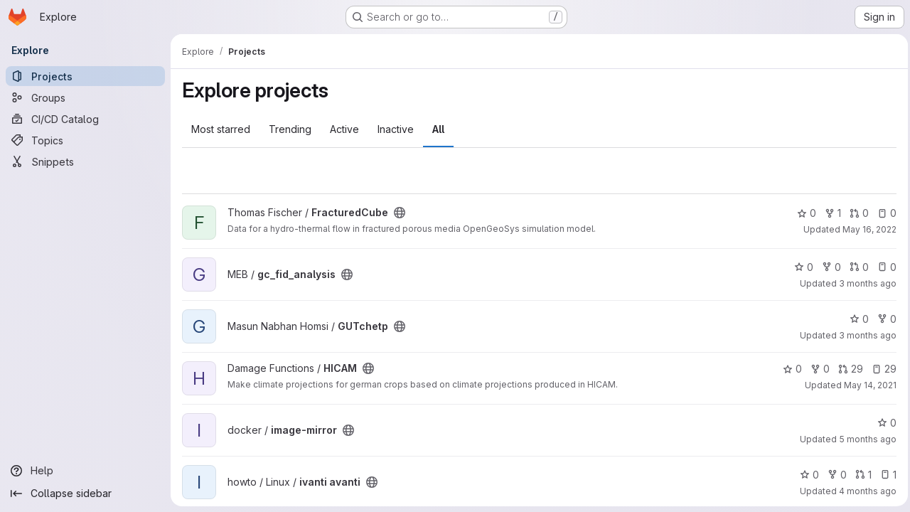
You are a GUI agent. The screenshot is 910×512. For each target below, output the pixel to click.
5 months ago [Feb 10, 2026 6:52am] (864, 439)
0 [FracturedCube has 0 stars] (803, 213)
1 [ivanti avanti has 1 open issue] (885, 475)
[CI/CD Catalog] (85, 119)
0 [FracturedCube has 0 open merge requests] (855, 213)
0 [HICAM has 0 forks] (816, 369)
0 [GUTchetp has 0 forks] (883, 319)
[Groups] (85, 97)
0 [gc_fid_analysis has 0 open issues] (883, 267)
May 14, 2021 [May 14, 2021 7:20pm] (866, 385)
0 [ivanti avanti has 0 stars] (805, 475)
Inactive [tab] (396, 129)
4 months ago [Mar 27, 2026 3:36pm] (864, 491)
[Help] (85, 471)
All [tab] (438, 129)
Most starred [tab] (220, 129)
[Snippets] (85, 161)
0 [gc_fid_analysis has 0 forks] (827, 267)
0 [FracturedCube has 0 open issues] (883, 213)
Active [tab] (344, 129)
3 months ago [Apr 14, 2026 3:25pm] (864, 335)
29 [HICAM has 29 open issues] (880, 369)
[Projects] (85, 76)
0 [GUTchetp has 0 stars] (855, 319)
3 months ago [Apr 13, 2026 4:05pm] (864, 283)
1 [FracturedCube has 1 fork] (829, 213)
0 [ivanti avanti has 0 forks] (833, 475)
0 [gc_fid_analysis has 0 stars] (800, 267)
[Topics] (85, 140)
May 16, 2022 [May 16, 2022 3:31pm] (866, 229)
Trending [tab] (290, 129)
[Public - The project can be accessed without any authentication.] (399, 212)
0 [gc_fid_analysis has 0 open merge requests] (855, 267)
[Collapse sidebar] (85, 493)
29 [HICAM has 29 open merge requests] (847, 369)
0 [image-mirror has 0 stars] (883, 423)
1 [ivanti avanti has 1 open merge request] (860, 475)
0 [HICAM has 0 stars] (788, 369)
